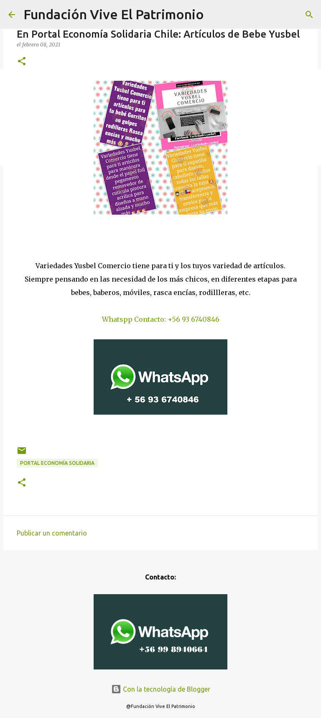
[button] (22, 61)
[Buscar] (309, 15)
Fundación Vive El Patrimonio (113, 14)
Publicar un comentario (52, 533)
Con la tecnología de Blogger (160, 689)
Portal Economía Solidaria (57, 463)
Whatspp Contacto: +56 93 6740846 (160, 319)
